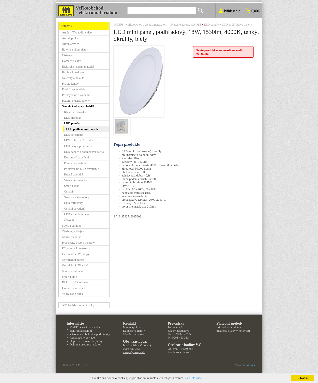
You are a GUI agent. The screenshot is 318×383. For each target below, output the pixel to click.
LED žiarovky (72, 117)
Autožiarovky (70, 43)
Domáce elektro (71, 60)
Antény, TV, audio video (77, 32)
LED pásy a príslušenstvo (79, 146)
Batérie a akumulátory (75, 49)
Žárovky (69, 220)
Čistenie (67, 55)
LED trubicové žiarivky (78, 140)
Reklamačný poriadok (83, 337)
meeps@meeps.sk (134, 352)
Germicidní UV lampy (75, 254)
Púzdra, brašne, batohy (76, 100)
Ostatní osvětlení (74, 208)
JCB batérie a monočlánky (78, 305)
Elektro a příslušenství (75, 282)
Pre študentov (70, 83)
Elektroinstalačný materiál (78, 66)
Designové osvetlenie (77, 157)
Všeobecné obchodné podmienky (90, 334)
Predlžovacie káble (73, 89)
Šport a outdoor (71, 225)
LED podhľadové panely (237, 24)
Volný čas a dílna (72, 293)
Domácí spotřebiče (73, 288)
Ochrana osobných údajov (85, 344)
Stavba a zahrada (72, 271)
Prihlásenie (232, 11)
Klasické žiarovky (75, 112)
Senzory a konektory (76, 197)
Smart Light (71, 185)
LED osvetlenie (73, 134)
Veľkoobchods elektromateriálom (96, 10)
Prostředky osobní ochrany (78, 242)
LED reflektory (73, 202)
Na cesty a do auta (73, 78)
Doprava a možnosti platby (86, 341)
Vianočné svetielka (75, 180)
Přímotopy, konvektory (76, 248)
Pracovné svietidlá (75, 163)
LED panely (211, 24)
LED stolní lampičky (77, 214)
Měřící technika (71, 237)
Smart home (69, 276)
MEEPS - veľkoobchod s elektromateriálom (140, 24)
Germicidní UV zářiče (75, 265)
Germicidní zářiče (73, 259)
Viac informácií (194, 378)
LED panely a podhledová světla (84, 151)
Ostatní (68, 191)
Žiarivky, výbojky (73, 231)
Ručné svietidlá (73, 174)
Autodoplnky (70, 38)
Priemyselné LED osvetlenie (81, 168)
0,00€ (255, 11)
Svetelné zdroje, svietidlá (185, 24)
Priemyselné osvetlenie (76, 95)
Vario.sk (251, 365)
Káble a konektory (73, 72)
